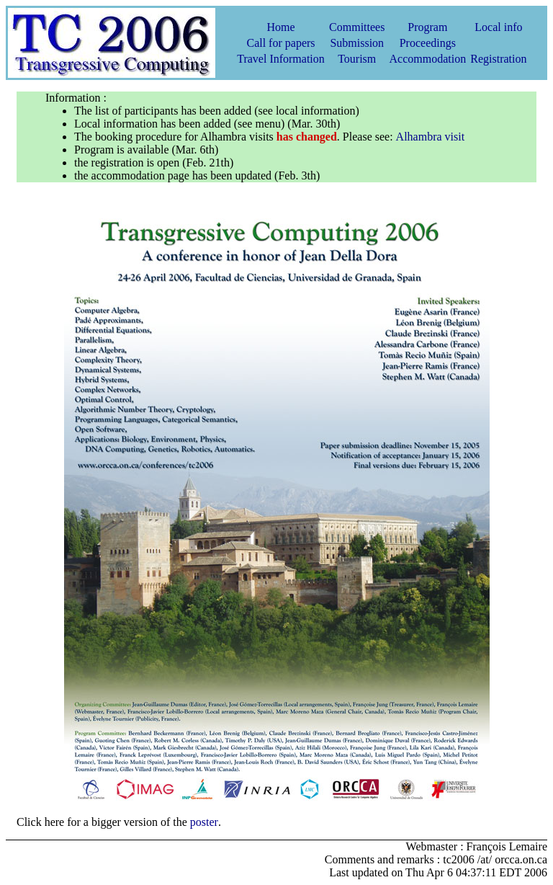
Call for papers (280, 43)
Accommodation (427, 59)
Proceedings (428, 43)
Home (280, 27)
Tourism (357, 59)
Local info (498, 27)
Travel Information (281, 59)
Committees (357, 27)
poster (204, 822)
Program (427, 27)
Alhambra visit (430, 136)
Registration (498, 59)
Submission (357, 43)
